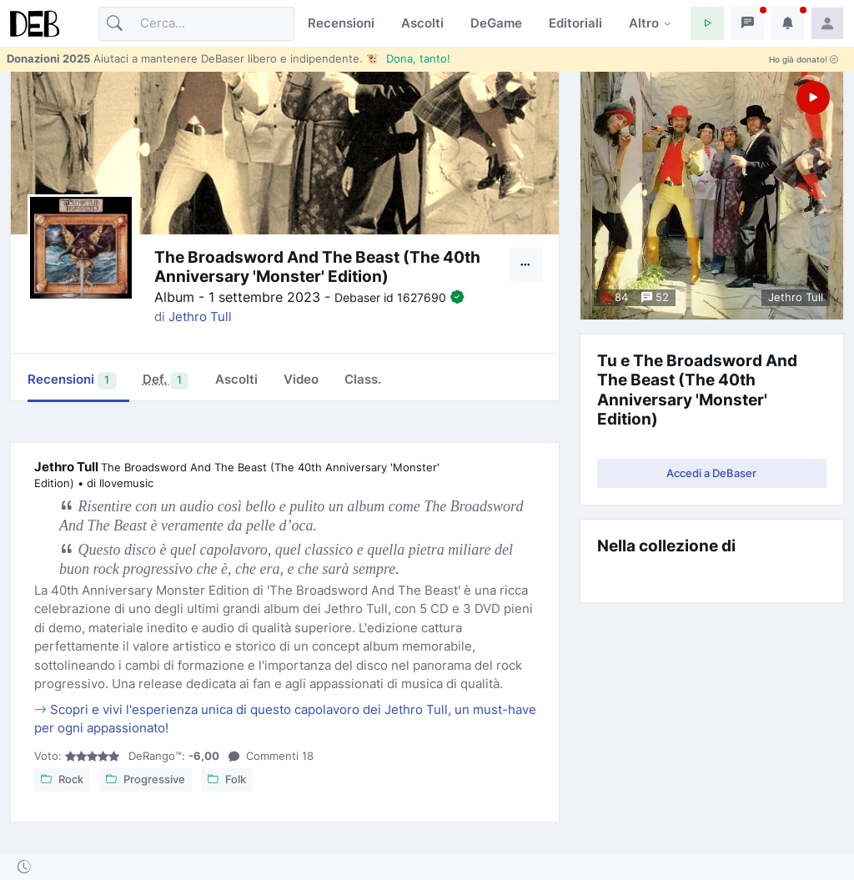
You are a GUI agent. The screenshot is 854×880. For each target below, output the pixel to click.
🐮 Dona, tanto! (408, 58)
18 (271, 755)
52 (655, 297)
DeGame (496, 23)
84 (614, 297)
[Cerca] (197, 24)
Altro (644, 23)
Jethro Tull (200, 316)
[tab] (165, 381)
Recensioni (341, 23)
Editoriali (575, 23)
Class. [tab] (362, 379)
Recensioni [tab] (72, 380)
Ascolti (422, 23)
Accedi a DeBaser (711, 473)
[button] (707, 23)
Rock (62, 779)
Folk (227, 779)
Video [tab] (301, 379)
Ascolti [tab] (236, 379)
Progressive (145, 779)
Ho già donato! (803, 59)
